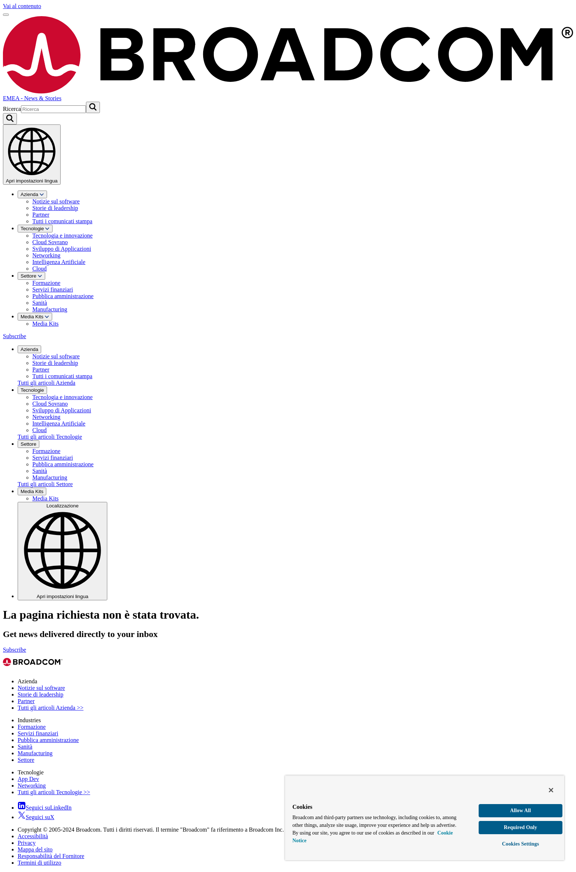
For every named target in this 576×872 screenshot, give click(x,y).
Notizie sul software (56, 201)
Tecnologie (35, 228)
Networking (46, 255)
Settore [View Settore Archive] (26, 760)
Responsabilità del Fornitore (51, 856)
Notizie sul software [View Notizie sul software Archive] (41, 688)
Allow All (520, 810)
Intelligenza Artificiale (58, 262)
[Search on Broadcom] (10, 118)
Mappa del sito (35, 849)
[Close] (551, 790)
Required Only (520, 827)
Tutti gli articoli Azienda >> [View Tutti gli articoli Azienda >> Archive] (50, 708)
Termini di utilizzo (39, 863)
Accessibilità (33, 836)
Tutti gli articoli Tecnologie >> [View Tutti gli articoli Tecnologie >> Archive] (54, 792)
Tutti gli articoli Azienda (46, 383)
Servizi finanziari (52, 289)
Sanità (39, 303)
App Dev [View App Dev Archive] (28, 779)
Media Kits (35, 316)
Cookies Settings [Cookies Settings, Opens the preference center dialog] (520, 844)
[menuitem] (295, 208)
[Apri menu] (6, 15)
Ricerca (12, 109)
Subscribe (14, 336)
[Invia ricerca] (93, 107)
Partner (40, 214)
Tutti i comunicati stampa (62, 221)
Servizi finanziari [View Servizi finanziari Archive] (38, 733)
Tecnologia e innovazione (62, 235)
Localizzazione (62, 551)
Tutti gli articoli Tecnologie (50, 437)
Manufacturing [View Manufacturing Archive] (35, 753)
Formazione (46, 283)
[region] (424, 817)
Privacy (27, 843)
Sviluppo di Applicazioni (61, 249)
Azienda (32, 194)
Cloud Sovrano (50, 242)
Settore (31, 276)
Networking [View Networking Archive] (32, 785)
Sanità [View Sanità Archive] (25, 746)
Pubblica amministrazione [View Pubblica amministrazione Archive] (48, 740)
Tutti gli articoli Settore (45, 484)
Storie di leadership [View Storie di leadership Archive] (40, 694)
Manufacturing (49, 309)
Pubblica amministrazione (63, 296)
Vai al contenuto (22, 6)
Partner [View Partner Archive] (26, 701)
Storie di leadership (55, 208)
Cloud (39, 268)
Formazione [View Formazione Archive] (32, 727)
